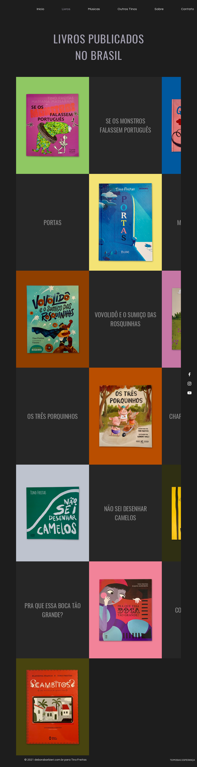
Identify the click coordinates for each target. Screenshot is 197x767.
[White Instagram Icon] (189, 383)
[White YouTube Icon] (189, 392)
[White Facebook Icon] (189, 374)
